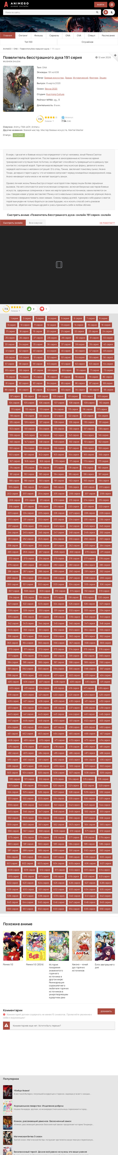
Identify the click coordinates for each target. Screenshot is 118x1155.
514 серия (74, 779)
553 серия (28, 817)
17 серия (10, 331)
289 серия (58, 571)
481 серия (105, 746)
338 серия (59, 616)
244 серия (13, 532)
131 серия (104, 422)
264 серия (105, 545)
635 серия (105, 889)
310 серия (60, 590)
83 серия (37, 383)
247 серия (59, 532)
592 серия (89, 850)
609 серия (29, 869)
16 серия (105, 324)
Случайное (87, 41)
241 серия (74, 526)
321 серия (13, 603)
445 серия (89, 714)
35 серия (38, 344)
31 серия (94, 337)
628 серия (105, 882)
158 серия (88, 448)
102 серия (87, 396)
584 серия (74, 843)
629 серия (12, 889)
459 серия (89, 727)
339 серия (74, 616)
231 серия (28, 519)
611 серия (60, 869)
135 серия (59, 428)
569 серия (59, 830)
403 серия (89, 675)
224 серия (28, 513)
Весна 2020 (51, 88)
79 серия (93, 376)
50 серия (24, 357)
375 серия (89, 649)
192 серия (74, 480)
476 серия (28, 746)
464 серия (58, 733)
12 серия (51, 324)
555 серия (59, 817)
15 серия (92, 324)
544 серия (104, 804)
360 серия (74, 636)
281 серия (44, 564)
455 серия (28, 727)
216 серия (14, 506)
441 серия (28, 714)
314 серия (14, 597)
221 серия (89, 506)
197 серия (44, 487)
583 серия (58, 843)
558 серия (105, 817)
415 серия (59, 688)
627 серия (90, 882)
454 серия (13, 727)
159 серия (103, 448)
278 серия (104, 558)
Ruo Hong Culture (55, 94)
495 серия (105, 759)
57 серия (9, 363)
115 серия (73, 409)
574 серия (29, 837)
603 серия (43, 863)
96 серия (108, 389)
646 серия (59, 902)
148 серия (44, 441)
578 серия (89, 837)
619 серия (73, 876)
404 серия (105, 675)
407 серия (44, 681)
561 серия (43, 824)
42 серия (23, 350)
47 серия (93, 350)
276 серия (74, 558)
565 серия (105, 824)
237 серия (13, 526)
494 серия (89, 759)
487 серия (89, 753)
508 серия (89, 772)
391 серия (13, 668)
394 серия (58, 668)
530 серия (105, 792)
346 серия (74, 623)
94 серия (80, 389)
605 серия (74, 863)
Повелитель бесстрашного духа (34, 48)
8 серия (103, 318)
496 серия (12, 766)
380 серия (59, 655)
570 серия (75, 830)
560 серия (28, 824)
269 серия (75, 551)
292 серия (105, 571)
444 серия (74, 714)
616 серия (29, 876)
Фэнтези (93, 77)
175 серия (29, 467)
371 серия (29, 649)
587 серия (13, 850)
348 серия (105, 623)
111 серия (16, 409)
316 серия (44, 597)
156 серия (59, 448)
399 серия (28, 675)
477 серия (44, 746)
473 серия (89, 740)
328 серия (13, 610)
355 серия (104, 629)
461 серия (13, 733)
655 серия (89, 908)
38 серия (80, 344)
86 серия (80, 383)
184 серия (59, 474)
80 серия (107, 376)
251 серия (13, 538)
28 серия (52, 337)
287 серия (28, 571)
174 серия (15, 467)
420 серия (28, 694)
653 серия (58, 908)
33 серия (9, 344)
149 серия (59, 441)
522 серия (88, 785)
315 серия (29, 597)
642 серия (105, 895)
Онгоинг (23, 35)
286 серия (13, 571)
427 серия (28, 701)
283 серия (74, 564)
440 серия (13, 714)
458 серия (74, 727)
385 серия (28, 662)
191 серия (59, 480)
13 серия (65, 324)
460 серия (104, 727)
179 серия (88, 467)
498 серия (43, 766)
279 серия (13, 564)
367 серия (74, 642)
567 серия (28, 830)
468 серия (13, 740)
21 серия (65, 331)
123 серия (88, 415)
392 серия (27, 668)
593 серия (105, 850)
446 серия (104, 714)
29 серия (66, 337)
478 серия (59, 746)
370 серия (13, 649)
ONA (68, 35)
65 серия (10, 370)
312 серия (89, 590)
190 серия (44, 480)
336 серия (28, 616)
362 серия (105, 636)
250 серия (105, 532)
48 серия (107, 350)
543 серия (89, 804)
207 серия (90, 493)
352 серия (59, 629)
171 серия (74, 461)
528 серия (74, 792)
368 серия (89, 642)
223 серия (13, 513)
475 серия (13, 746)
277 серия (89, 558)
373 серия (59, 649)
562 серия (58, 824)
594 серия (12, 856)
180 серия (103, 467)
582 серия (43, 843)
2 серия (27, 318)
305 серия (89, 584)
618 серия (58, 876)
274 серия (44, 558)
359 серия (58, 636)
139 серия (15, 435)
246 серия (43, 532)
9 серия (12, 324)
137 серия (89, 428)
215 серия (104, 500)
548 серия (59, 811)
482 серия (13, 753)
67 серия (38, 370)
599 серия (89, 856)
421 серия (44, 694)
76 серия (52, 376)
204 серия (43, 493)
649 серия (105, 902)
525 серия (28, 792)
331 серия (59, 610)
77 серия (65, 376)
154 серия (29, 448)
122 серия (73, 415)
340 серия (90, 616)
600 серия (105, 856)
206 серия (74, 493)
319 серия (88, 597)
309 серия (44, 590)
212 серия (59, 500)
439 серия (104, 707)
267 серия (44, 551)
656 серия (105, 908)
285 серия (104, 564)
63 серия (94, 363)
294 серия (28, 577)
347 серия (89, 623)
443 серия (58, 714)
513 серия (59, 779)
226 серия (59, 513)
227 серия (74, 513)
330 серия (44, 610)
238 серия (28, 526)
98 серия (29, 396)
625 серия (59, 882)
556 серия (74, 817)
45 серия (66, 350)
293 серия (12, 577)
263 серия (89, 545)
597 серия (58, 856)
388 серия (74, 662)
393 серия (43, 668)
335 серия (13, 616)
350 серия (28, 629)
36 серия (52, 344)
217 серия (29, 506)
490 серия (28, 759)
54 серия (80, 357)
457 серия (59, 727)
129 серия (74, 422)
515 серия (88, 779)
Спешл (91, 35)
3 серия (40, 318)
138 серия (103, 428)
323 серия (43, 603)
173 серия (103, 461)
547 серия (44, 811)
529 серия (89, 792)
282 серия (58, 564)
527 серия (59, 792)
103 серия (102, 396)
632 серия (58, 889)
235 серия (89, 519)
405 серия (13, 681)
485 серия (59, 753)
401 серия (59, 675)
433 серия (13, 707)
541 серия (59, 804)
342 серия (13, 623)
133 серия (29, 428)
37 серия (66, 344)
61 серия (66, 363)
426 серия (13, 701)
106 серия (44, 402)
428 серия (43, 701)
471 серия (60, 740)
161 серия (29, 454)
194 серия (103, 480)
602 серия (27, 863)
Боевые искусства (54, 77)
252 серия (28, 538)
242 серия (89, 526)
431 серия (90, 701)
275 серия (59, 558)
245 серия (28, 532)
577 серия (74, 837)
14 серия (78, 324)
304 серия (74, 584)
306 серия (105, 584)
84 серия (51, 383)
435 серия (43, 707)
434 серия (28, 707)
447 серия (13, 720)
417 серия (89, 688)
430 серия (74, 701)
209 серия (14, 500)
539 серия (28, 804)
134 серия (44, 428)
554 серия (43, 817)
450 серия (59, 720)
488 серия (105, 753)
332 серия (74, 610)
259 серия (28, 545)
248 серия (74, 532)
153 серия (14, 448)
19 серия (37, 331)
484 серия (43, 753)
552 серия (13, 817)
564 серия (89, 824)
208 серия (105, 493)
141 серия (44, 435)
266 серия (28, 551)
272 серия (13, 558)
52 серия (52, 357)
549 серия (74, 811)
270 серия (90, 551)
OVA (79, 35)
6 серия (78, 318)
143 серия (74, 435)
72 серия (108, 370)
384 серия (13, 662)
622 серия (12, 882)
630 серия (28, 889)
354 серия (89, 629)
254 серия (58, 538)
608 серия (13, 869)
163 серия (59, 454)
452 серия (89, 720)
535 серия (74, 798)
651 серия (28, 908)
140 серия (29, 435)
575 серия (43, 837)
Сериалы (54, 35)
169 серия (44, 461)
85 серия (66, 383)
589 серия (43, 850)
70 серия (81, 370)
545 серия (13, 811)
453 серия (104, 720)
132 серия (14, 428)
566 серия (13, 830)
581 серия (28, 843)
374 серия (74, 649)
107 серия (59, 402)
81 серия (10, 383)
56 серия (108, 357)
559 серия (12, 824)
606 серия (90, 863)
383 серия (104, 655)
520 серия (58, 785)
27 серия (38, 337)
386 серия (43, 662)
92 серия (51, 389)
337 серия (44, 616)
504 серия (28, 772)
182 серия (29, 474)
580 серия (13, 843)
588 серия (28, 850)
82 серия (23, 383)
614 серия (104, 869)
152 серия (103, 441)
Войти (100, 4)
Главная (7, 35)
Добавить (106, 1011)
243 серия (104, 526)
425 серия (104, 694)
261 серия (59, 545)
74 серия (24, 376)
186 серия (88, 474)
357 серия (28, 636)
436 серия (59, 707)
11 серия (38, 324)
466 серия (89, 733)
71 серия (94, 370)
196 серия (29, 487)
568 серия (44, 830)
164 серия (74, 454)
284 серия (89, 564)
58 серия (23, 363)
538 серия (13, 804)
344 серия (43, 623)
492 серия (58, 759)
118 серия (15, 415)
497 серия (28, 766)
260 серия (43, 545)
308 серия (29, 590)
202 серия (12, 493)
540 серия (44, 804)
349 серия (13, 629)
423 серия (74, 694)
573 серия (13, 837)
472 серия (74, 740)
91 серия (37, 389)
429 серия (59, 701)
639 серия (59, 895)
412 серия (14, 688)
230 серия (13, 519)
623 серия (28, 882)
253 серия (43, 538)
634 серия (89, 889)
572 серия (105, 830)
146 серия (15, 441)
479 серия (74, 746)
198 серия (58, 487)
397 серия (105, 668)
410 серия (90, 681)
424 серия (89, 694)
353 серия (74, 629)
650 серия (12, 908)
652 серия (43, 908)
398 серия (12, 675)
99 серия (43, 396)
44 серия (51, 350)
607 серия (105, 863)
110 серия (104, 402)
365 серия (43, 642)
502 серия (105, 766)
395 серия (74, 668)
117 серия (102, 409)
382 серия (89, 655)
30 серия (80, 337)
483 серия (28, 753)
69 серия (67, 370)
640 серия (74, 895)
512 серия (44, 779)
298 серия (89, 577)
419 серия (13, 694)
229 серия (104, 513)
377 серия (13, 655)
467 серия (105, 733)
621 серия (104, 876)
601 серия (12, 863)
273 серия (29, 558)
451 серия (74, 720)
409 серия (75, 681)
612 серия (74, 869)
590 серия (59, 850)
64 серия (108, 363)
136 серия (74, 428)
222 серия (103, 506)
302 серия (43, 584)
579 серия (104, 837)
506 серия (59, 772)
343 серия (28, 623)
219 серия (58, 506)
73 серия (10, 376)
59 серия (37, 363)
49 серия (10, 357)
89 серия (9, 389)
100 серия (58, 396)
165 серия (89, 454)
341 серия (105, 616)
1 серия (14, 318)
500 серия (74, 766)
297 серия (74, 577)
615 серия (13, 876)
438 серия (89, 707)
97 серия (15, 396)
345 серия (59, 623)
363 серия (12, 642)
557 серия (89, 817)
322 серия (28, 603)
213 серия (74, 500)
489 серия (12, 759)
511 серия (29, 779)
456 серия (43, 727)
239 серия (43, 526)
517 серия (14, 785)
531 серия (13, 798)
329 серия (28, 610)
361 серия (90, 636)
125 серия (15, 422)
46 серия (80, 350)
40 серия (108, 344)
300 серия (12, 584)
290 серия (74, 571)
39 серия (94, 344)
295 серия (43, 577)
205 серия (59, 493)
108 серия (74, 402)
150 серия (74, 441)
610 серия (45, 869)
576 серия (59, 837)
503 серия (12, 772)
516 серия (103, 779)
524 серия (13, 792)
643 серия (12, 902)
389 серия (89, 662)
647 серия (74, 902)
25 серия (10, 337)
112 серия (30, 409)
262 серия (74, 545)
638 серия (43, 895)
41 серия (10, 350)
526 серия (43, 792)
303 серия (58, 584)
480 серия (89, 746)
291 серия (90, 571)
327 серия (104, 603)
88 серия (107, 383)
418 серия (103, 688)
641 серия (90, 895)
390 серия (104, 662)
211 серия (45, 500)
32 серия (108, 337)
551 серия (105, 811)
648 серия (89, 902)
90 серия (24, 389)
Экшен (102, 77)
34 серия (23, 344)
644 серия (28, 902)
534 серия (58, 798)
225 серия (43, 513)
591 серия (74, 850)
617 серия (44, 876)
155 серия (44, 448)
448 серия (28, 720)
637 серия (28, 895)
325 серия (74, 603)
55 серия (94, 357)
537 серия (104, 798)
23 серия (93, 331)
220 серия (73, 506)
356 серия (13, 636)
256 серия (89, 538)
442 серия (43, 714)
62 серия (80, 363)
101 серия (73, 396)
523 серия (104, 785)
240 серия (59, 526)
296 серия (59, 577)
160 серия (14, 454)
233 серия (58, 519)
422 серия (58, 694)
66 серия (24, 370)
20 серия (51, 331)
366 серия (59, 642)
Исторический (80, 77)
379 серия (43, 655)
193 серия (89, 480)
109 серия (89, 402)
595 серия (27, 856)
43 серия (37, 350)
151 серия (89, 441)
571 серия (90, 830)
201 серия (104, 487)
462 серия (27, 733)
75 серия (38, 376)
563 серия (74, 824)
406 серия (28, 681)
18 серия (24, 331)
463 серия (43, 733)
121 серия (59, 415)
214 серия (89, 500)
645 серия (43, 902)
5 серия (65, 318)
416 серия (74, 688)
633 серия (74, 889)
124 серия (103, 415)
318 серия (73, 597)
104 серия (14, 402)
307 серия (14, 590)
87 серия (93, 383)
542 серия (74, 804)
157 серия (74, 448)
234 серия (74, 519)
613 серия (89, 869)
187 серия (103, 474)
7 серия (91, 318)
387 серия (59, 662)
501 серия (90, 766)
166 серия (103, 454)
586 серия (104, 843)
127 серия (44, 422)
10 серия (25, 324)
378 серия (28, 655)
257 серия (104, 538)
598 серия (74, 856)
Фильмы (38, 35)
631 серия (44, 889)
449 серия (43, 720)
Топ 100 (28, 41)
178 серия (73, 467)
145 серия (103, 435)
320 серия (103, 597)
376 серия (104, 649)
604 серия (58, 863)
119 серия (29, 415)
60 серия (52, 363)
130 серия (89, 422)
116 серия (88, 409)
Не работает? (107, 223)
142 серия (59, 435)
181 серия (15, 474)
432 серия (104, 701)
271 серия (105, 551)
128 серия (59, 422)
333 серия (89, 610)
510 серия (15, 779)
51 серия (38, 357)
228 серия (89, 513)
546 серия (28, 811)
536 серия (89, 798)
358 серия (43, 636)
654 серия (74, 908)
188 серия (14, 480)
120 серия (44, 415)
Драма (68, 77)
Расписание (108, 35)
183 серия (44, 474)
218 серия (43, 506)
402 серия (74, 675)
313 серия (104, 590)
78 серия (79, 376)
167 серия (15, 461)
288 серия (43, 571)
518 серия (28, 785)
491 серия (43, 759)
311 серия (75, 590)
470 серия (44, 740)
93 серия (66, 389)
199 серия (73, 487)
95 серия (94, 389)
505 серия (43, 772)
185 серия (74, 474)
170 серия (60, 461)
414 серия (44, 688)
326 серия (89, 603)
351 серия (44, 629)
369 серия (105, 642)
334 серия (104, 610)
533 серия (43, 798)
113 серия (44, 409)
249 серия (89, 532)
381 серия (74, 655)
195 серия (13, 487)
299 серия (105, 577)
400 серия (43, 675)
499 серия (59, 766)
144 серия (88, 435)
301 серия (28, 584)
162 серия (44, 454)
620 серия (89, 876)
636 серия (12, 895)
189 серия (29, 480)
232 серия (43, 519)
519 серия (43, 785)
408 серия (59, 681)
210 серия (30, 500)
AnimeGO (7, 48)
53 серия (66, 357)
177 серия (59, 467)
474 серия (104, 740)
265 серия (13, 551)
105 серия (29, 402)
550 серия (90, 811)
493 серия (74, 759)
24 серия (107, 331)
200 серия (89, 487)
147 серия (29, 441)
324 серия (58, 603)
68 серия (52, 370)
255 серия (74, 538)
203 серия (28, 493)
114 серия (59, 409)
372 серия (43, 649)
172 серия (89, 461)
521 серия (74, 785)
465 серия (74, 733)
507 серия (74, 772)
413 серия (29, 688)
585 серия (89, 843)
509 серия (105, 772)
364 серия (28, 642)
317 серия (59, 597)
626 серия (74, 882)
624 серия (43, 882)
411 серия (105, 681)
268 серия (59, 551)
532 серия (28, 798)
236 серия (104, 519)
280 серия (28, 564)
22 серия (79, 331)
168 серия (29, 461)
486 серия (74, 753)
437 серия (74, 707)
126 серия (29, 422)
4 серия (52, 318)
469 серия (29, 740)
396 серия (89, 668)
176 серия (44, 467)
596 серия (43, 856)
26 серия (24, 337)
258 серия (13, 545)
